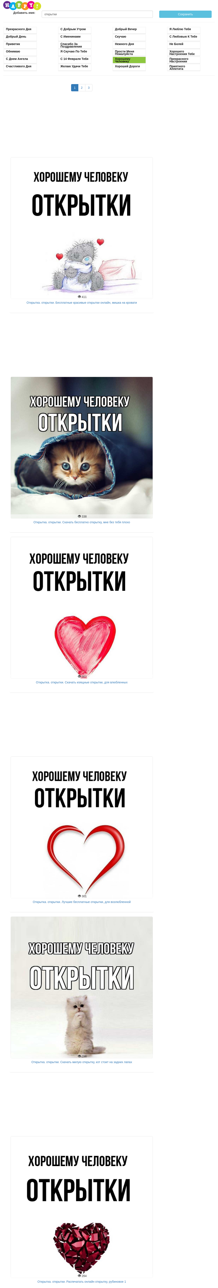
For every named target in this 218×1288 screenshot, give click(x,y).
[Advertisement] (81, 126)
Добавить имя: (24, 12)
